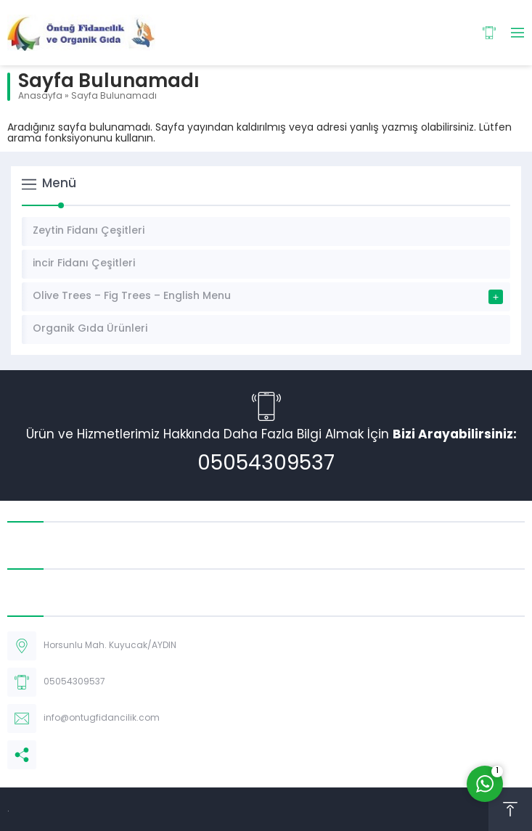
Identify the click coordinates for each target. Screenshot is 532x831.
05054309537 (266, 464)
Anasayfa (40, 96)
